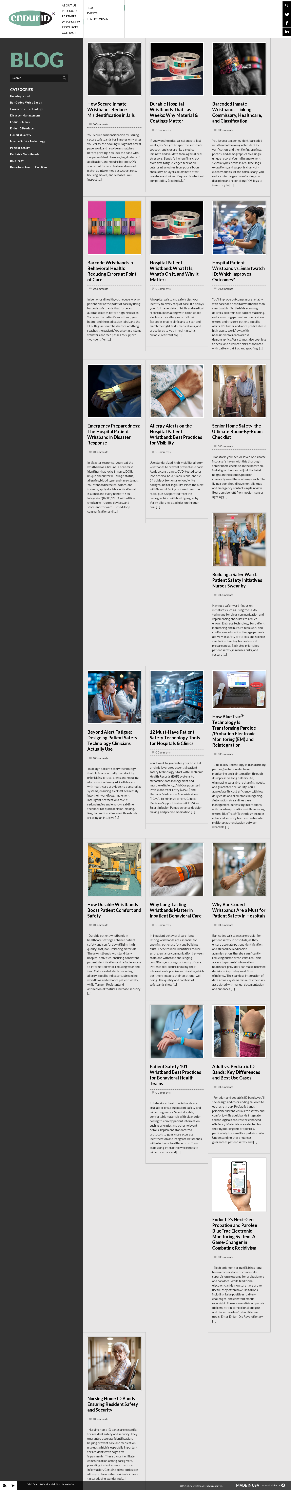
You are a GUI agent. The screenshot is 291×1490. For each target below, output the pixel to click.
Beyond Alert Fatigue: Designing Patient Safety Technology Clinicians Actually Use (112, 740)
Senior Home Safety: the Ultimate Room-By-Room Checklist (237, 431)
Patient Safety (20, 147)
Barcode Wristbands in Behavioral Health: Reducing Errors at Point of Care (111, 271)
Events (92, 13)
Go (287, 5)
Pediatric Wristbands (24, 154)
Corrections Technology (26, 109)
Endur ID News (20, 122)
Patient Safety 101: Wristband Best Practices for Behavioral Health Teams (175, 1075)
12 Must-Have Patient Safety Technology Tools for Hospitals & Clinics (175, 737)
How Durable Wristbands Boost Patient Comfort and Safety (114, 910)
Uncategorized (20, 96)
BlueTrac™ (17, 160)
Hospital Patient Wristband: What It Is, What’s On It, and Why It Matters (174, 271)
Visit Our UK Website (62, 1484)
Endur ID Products (22, 128)
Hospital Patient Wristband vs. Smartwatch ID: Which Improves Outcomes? (238, 271)
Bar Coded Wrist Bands (26, 102)
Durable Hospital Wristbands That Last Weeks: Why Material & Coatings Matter (174, 112)
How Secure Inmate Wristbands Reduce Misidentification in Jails (111, 109)
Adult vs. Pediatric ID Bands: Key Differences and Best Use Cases (236, 1072)
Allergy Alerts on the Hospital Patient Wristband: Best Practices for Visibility (176, 434)
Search (17, 77)
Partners (72, 16)
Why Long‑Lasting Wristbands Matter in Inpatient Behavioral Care (176, 910)
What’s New (72, 21)
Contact (72, 32)
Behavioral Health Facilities (28, 167)
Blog (105, 8)
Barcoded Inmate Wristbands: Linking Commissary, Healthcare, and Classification (237, 112)
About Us (72, 5)
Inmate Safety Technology (27, 141)
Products (72, 11)
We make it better (273, 1485)
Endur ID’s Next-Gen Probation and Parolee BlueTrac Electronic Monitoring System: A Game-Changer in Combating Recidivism (234, 1234)
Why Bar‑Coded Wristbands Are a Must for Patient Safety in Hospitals (239, 910)
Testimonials (97, 18)
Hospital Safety (20, 135)
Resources (72, 27)
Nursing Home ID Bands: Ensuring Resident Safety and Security (112, 1404)
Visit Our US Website (38, 1484)
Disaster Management (25, 115)
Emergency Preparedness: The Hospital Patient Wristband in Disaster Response (113, 434)
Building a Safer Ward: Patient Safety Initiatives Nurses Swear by (237, 580)
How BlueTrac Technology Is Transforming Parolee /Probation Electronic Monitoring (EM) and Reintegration (234, 731)
